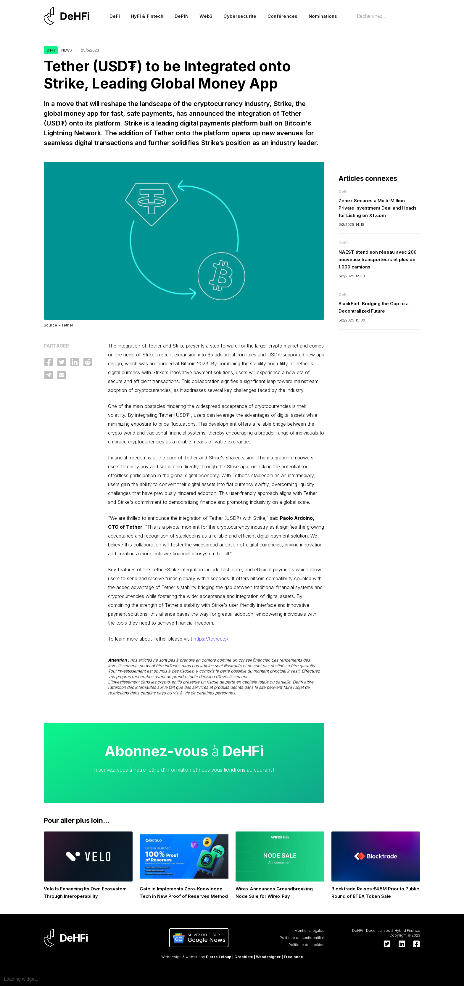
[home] (69, 16)
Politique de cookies (306, 944)
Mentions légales (309, 930)
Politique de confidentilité (302, 937)
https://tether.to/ (210, 639)
